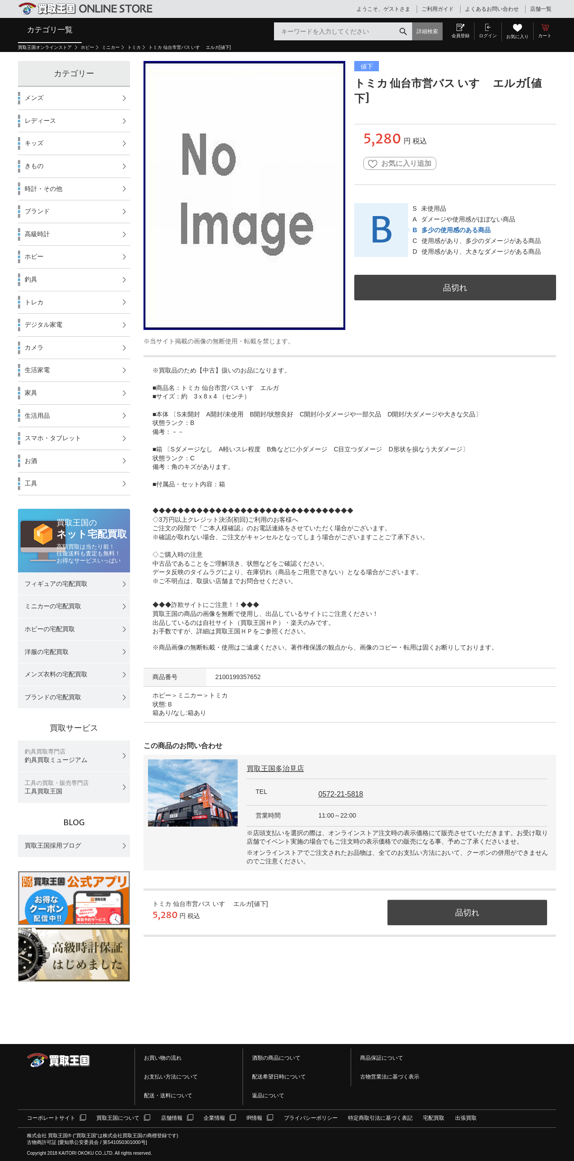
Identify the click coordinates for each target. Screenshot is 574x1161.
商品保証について (381, 1058)
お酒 (31, 460)
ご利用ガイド (438, 9)
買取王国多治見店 (275, 768)
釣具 (31, 279)
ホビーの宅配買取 (50, 628)
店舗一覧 (541, 9)
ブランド (37, 211)
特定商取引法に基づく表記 (380, 1118)
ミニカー (111, 47)
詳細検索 (427, 31)
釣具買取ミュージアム (56, 756)
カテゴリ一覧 (50, 30)
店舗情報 (172, 1118)
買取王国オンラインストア (45, 47)
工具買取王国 (57, 787)
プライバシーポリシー (311, 1118)
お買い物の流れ (163, 1058)
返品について (268, 1095)
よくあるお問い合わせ (492, 9)
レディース (40, 120)
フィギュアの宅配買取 (56, 583)
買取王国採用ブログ (53, 845)
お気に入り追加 (399, 164)
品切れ (455, 287)
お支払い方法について (171, 1077)
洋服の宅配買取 (47, 651)
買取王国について (117, 1118)
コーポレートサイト (51, 1118)
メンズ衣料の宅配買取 (56, 674)
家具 (31, 392)
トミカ (134, 47)
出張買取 (466, 1118)
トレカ (34, 302)
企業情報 (214, 1118)
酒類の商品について (276, 1058)
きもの (34, 165)
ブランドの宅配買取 (53, 697)
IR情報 (254, 1118)
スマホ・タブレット (53, 438)
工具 (31, 483)
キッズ (34, 143)
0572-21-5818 (340, 794)
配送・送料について (168, 1095)
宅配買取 (433, 1118)
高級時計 (37, 234)
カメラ (34, 347)
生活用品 (37, 415)
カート (545, 35)
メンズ (34, 97)
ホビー (87, 47)
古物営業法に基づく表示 (389, 1077)
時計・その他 (43, 188)
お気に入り (517, 36)
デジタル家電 (43, 324)
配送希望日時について (279, 1077)
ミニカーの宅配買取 (53, 606)
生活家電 (37, 369)
